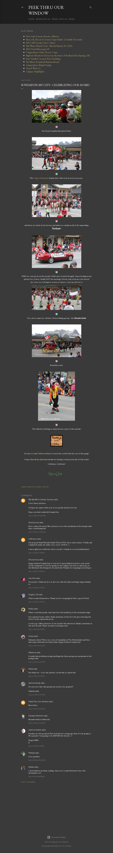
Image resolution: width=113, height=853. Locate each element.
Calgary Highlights (35, 71)
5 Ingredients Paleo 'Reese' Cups (42, 52)
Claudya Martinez (35, 716)
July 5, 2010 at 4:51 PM (36, 746)
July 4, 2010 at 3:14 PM (36, 646)
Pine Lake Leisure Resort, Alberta (42, 36)
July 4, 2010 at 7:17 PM (36, 676)
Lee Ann (32, 578)
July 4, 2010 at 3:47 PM (36, 662)
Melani (31, 767)
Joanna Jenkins (34, 730)
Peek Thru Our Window (46, 10)
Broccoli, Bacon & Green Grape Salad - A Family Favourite (54, 39)
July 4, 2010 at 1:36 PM (36, 571)
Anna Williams (63, 842)
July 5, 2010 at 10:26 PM (36, 760)
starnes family (34, 683)
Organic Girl (33, 595)
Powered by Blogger (56, 837)
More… (72, 19)
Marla (30, 669)
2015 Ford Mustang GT (38, 49)
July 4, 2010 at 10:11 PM (36, 695)
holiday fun (30, 487)
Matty (31, 609)
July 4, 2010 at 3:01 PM (36, 629)
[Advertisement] (56, 806)
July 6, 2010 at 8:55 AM (36, 776)
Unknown (32, 539)
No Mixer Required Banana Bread (42, 61)
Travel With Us (59, 19)
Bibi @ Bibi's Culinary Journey (41, 499)
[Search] (90, 6)
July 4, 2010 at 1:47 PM (36, 588)
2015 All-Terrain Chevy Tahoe (40, 42)
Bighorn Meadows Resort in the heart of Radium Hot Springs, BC (58, 55)
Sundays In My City (42, 487)
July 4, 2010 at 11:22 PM (36, 709)
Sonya (31, 636)
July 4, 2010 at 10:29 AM (37, 516)
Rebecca (32, 652)
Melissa (31, 753)
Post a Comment (28, 782)
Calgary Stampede (41, 178)
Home (31, 19)
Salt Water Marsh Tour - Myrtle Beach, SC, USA (49, 45)
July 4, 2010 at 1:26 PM (36, 553)
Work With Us (43, 19)
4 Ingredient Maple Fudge (38, 65)
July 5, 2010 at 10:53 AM (36, 723)
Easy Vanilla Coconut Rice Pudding (43, 58)
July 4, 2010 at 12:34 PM (37, 532)
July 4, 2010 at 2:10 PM (36, 602)
